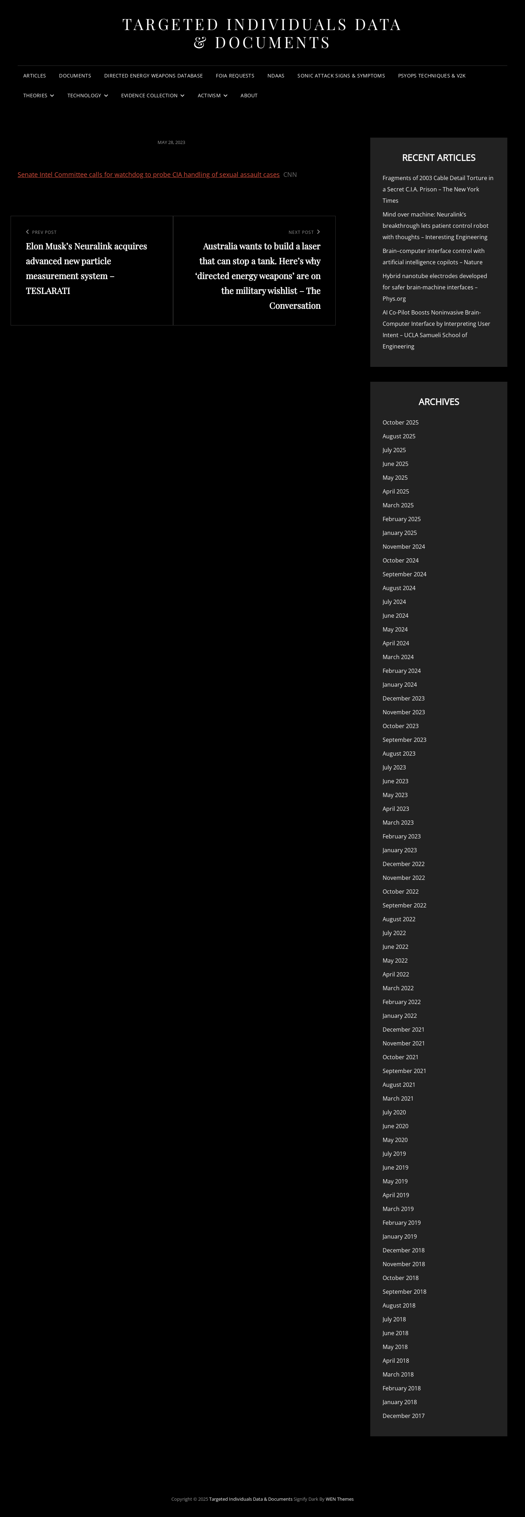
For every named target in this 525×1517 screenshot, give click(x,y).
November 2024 (404, 546)
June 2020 (395, 1126)
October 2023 (401, 726)
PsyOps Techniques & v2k (432, 75)
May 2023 (395, 795)
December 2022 (404, 864)
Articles (34, 75)
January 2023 (400, 850)
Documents (75, 75)
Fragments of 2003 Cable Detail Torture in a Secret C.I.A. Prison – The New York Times (438, 189)
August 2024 (399, 588)
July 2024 (394, 602)
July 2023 (394, 767)
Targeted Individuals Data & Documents (262, 32)
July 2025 (394, 450)
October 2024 (401, 560)
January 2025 (400, 533)
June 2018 (395, 1333)
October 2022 (401, 891)
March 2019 (398, 1209)
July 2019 (394, 1154)
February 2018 (402, 1388)
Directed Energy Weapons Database (153, 75)
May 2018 (395, 1347)
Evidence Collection (149, 95)
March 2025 (398, 505)
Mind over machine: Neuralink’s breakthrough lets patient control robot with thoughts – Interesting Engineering (436, 225)
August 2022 (399, 919)
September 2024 (404, 574)
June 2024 (395, 615)
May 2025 (395, 477)
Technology (84, 95)
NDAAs (275, 75)
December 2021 (404, 1029)
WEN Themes (340, 1499)
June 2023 (395, 781)
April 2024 (396, 643)
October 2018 (401, 1278)
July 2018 (394, 1319)
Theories (35, 95)
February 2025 (402, 519)
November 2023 (404, 712)
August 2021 (399, 1085)
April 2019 (396, 1195)
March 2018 (398, 1374)
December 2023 (404, 698)
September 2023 (404, 740)
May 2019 (395, 1181)
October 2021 (401, 1057)
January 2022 (400, 1016)
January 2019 (400, 1236)
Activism (209, 95)
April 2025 (396, 491)
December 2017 (404, 1416)
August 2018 (399, 1305)
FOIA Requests (235, 75)
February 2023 (402, 836)
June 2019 (395, 1167)
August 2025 (399, 436)
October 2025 (401, 422)
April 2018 (396, 1361)
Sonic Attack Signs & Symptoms (341, 75)
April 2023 (396, 809)
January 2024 (400, 684)
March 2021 (398, 1098)
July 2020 (394, 1112)
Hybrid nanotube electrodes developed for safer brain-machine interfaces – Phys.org (435, 287)
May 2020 (395, 1140)
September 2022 (404, 905)
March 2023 (398, 822)
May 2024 (395, 629)
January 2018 (400, 1402)
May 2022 (395, 960)
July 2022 (394, 933)
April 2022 (396, 974)
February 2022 (402, 1002)
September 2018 (404, 1292)
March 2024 (398, 657)
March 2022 (398, 988)
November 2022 (404, 878)
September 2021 (404, 1071)
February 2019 (402, 1223)
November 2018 (404, 1264)
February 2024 (402, 671)
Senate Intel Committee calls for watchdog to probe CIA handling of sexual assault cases (149, 174)
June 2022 (395, 947)
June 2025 (395, 464)
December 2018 (404, 1250)
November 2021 (404, 1043)
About (249, 95)
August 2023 (399, 753)
